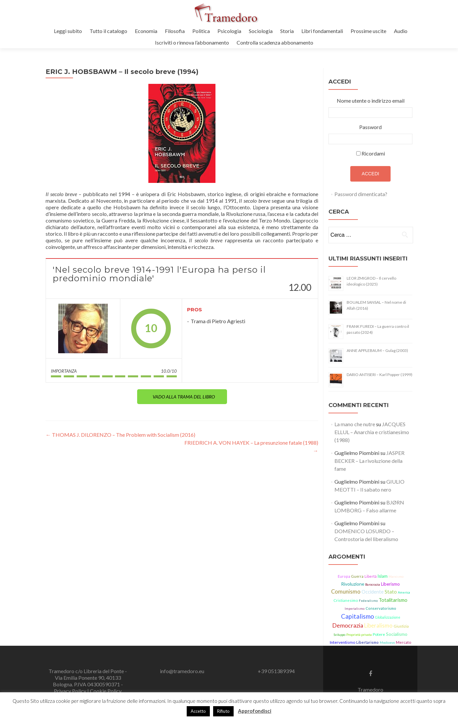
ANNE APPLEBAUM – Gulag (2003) (377, 350)
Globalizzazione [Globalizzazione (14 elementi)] (387, 617)
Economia (146, 31)
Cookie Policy (106, 691)
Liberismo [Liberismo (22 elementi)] (390, 584)
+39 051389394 (276, 671)
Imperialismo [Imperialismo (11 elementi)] (354, 608)
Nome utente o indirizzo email (370, 100)
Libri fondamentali (322, 31)
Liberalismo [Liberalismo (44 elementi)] (378, 625)
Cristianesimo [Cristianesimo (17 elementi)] (345, 600)
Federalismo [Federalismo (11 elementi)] (368, 600)
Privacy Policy (70, 691)
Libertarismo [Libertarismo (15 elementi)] (367, 642)
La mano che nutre (354, 424)
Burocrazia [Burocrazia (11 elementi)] (372, 584)
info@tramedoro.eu (182, 671)
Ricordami (373, 153)
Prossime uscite (368, 31)
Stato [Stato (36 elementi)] (391, 592)
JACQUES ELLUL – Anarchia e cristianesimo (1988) (371, 432)
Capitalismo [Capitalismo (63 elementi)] (357, 616)
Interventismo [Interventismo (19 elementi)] (342, 642)
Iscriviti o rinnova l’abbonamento (192, 42)
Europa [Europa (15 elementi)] (344, 576)
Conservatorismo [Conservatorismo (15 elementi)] (380, 608)
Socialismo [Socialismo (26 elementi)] (396, 634)
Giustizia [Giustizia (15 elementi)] (401, 626)
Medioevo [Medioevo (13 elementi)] (387, 642)
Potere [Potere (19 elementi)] (379, 634)
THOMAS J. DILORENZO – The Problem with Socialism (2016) (120, 434)
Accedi (370, 173)
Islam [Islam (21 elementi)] (383, 576)
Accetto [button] (198, 711)
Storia (287, 31)
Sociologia (261, 31)
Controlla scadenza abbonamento (275, 42)
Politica (201, 31)
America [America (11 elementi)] (404, 592)
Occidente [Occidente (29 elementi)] (373, 592)
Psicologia (229, 31)
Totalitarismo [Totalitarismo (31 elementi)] (393, 600)
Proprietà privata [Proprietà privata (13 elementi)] (359, 634)
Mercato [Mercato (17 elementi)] (403, 642)
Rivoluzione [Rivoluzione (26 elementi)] (352, 584)
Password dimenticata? (360, 194)
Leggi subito (68, 31)
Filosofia (175, 31)
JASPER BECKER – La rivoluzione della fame (369, 461)
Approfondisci (254, 711)
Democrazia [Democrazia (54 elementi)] (347, 625)
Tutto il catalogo (108, 31)
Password (370, 127)
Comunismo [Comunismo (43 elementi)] (346, 591)
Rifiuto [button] (223, 711)
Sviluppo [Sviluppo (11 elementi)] (339, 634)
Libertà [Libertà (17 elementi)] (370, 576)
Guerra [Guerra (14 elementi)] (357, 576)
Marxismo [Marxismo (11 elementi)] (396, 576)
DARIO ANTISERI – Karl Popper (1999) (379, 374)
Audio (400, 31)
